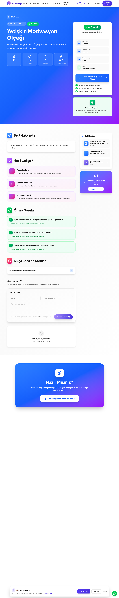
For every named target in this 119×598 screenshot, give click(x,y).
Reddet (105, 591)
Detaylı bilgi (48, 593)
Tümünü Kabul (83, 591)
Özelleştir (97, 591)
